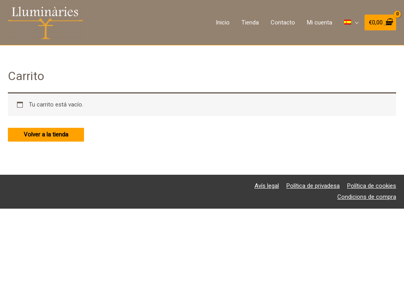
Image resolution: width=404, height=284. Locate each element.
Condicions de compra (366, 196)
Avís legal (266, 185)
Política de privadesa (313, 185)
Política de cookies (371, 185)
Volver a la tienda (46, 134)
